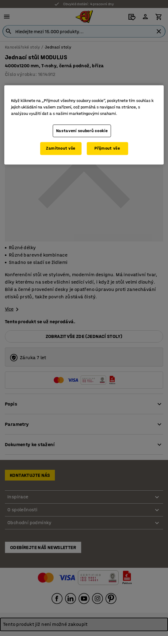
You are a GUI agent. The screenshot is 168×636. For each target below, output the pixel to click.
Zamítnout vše (60, 148)
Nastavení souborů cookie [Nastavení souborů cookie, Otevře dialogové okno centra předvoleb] (82, 130)
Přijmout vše (107, 148)
